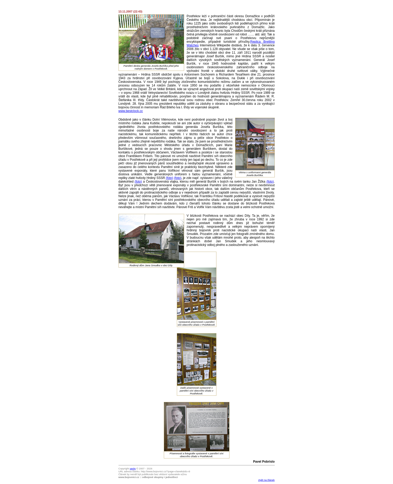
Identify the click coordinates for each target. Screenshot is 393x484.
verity (133, 468)
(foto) (169, 178)
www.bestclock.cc (130, 111)
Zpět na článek (266, 480)
